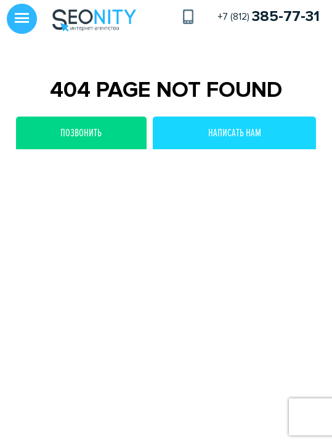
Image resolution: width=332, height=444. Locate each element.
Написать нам (234, 132)
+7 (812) (269, 16)
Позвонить (81, 132)
